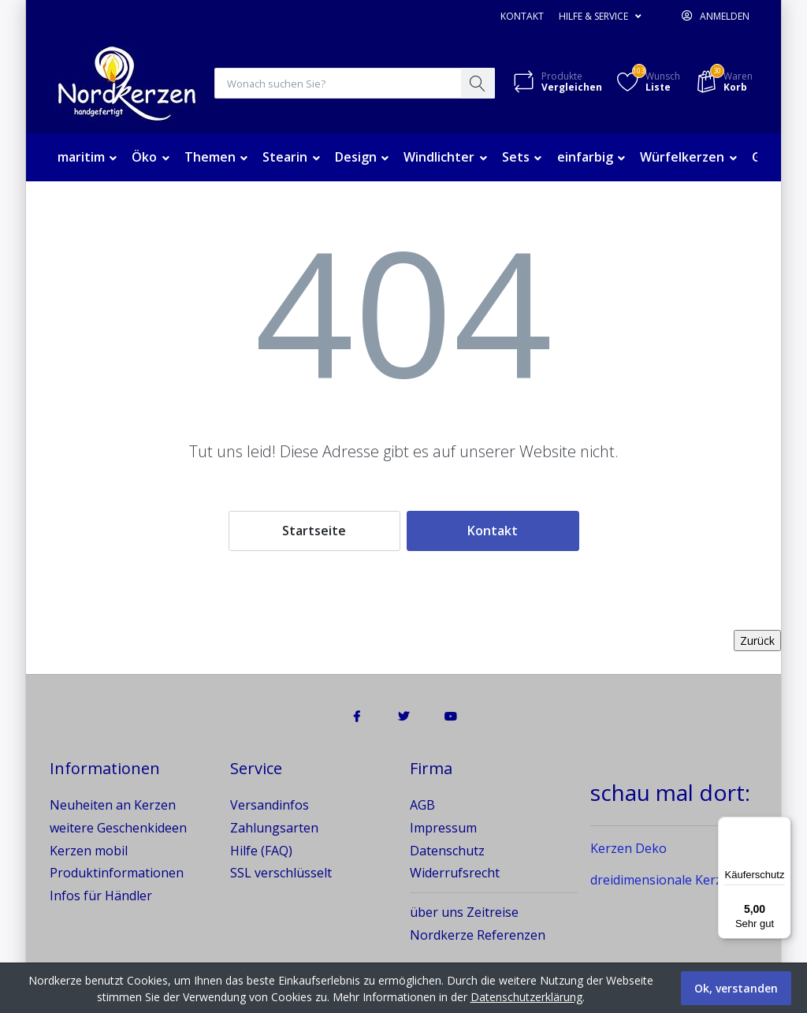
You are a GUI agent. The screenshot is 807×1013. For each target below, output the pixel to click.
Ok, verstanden (736, 988)
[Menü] (781, 826)
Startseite (314, 531)
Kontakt (522, 16)
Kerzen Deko (628, 849)
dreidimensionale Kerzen (663, 880)
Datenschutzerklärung (526, 996)
